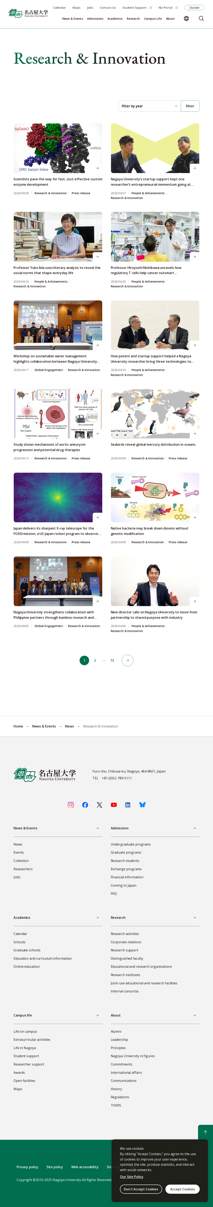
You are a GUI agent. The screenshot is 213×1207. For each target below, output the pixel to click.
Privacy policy (27, 1167)
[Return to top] (205, 1132)
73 (113, 660)
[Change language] (186, 18)
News (69, 726)
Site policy (55, 1167)
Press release (81, 193)
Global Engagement (48, 370)
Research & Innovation (50, 193)
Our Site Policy (131, 1176)
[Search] (201, 18)
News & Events (44, 726)
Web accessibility (84, 1167)
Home (18, 726)
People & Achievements (148, 193)
